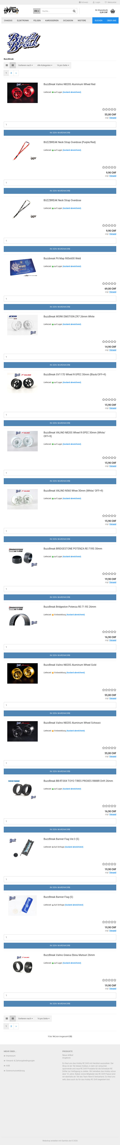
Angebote (66, 1058)
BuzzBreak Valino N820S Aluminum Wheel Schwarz (72, 722)
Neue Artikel (67, 1055)
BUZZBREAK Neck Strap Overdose (62, 200)
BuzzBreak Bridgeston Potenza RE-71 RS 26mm (70, 606)
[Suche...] (37, 11)
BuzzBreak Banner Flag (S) (58, 896)
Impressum (11, 1056)
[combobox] (25, 65)
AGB (8, 1066)
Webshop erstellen (50, 1141)
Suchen (98, 20)
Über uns (111, 20)
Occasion (68, 20)
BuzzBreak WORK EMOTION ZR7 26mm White (69, 316)
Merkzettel (110, 2)
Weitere (82, 20)
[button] (83, 2)
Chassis (8, 20)
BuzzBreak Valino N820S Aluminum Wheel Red (69, 84)
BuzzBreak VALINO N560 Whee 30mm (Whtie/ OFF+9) (73, 490)
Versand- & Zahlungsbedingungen (20, 1061)
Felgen (37, 20)
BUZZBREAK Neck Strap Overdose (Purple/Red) (70, 142)
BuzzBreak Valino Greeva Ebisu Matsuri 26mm (69, 955)
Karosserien (51, 20)
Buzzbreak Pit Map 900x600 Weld (62, 258)
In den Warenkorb (60, 133)
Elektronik (23, 20)
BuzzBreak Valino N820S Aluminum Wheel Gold (70, 664)
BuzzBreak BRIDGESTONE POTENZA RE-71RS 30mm (73, 548)
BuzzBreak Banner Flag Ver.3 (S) (61, 839)
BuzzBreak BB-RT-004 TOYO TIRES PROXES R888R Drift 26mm (78, 780)
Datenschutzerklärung (15, 1071)
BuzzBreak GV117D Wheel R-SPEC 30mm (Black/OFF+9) (75, 374)
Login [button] (96, 2)
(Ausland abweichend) (71, 92)
